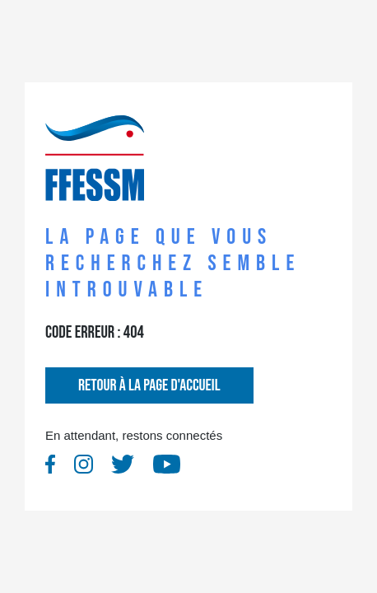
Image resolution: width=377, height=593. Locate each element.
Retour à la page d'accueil (149, 385)
